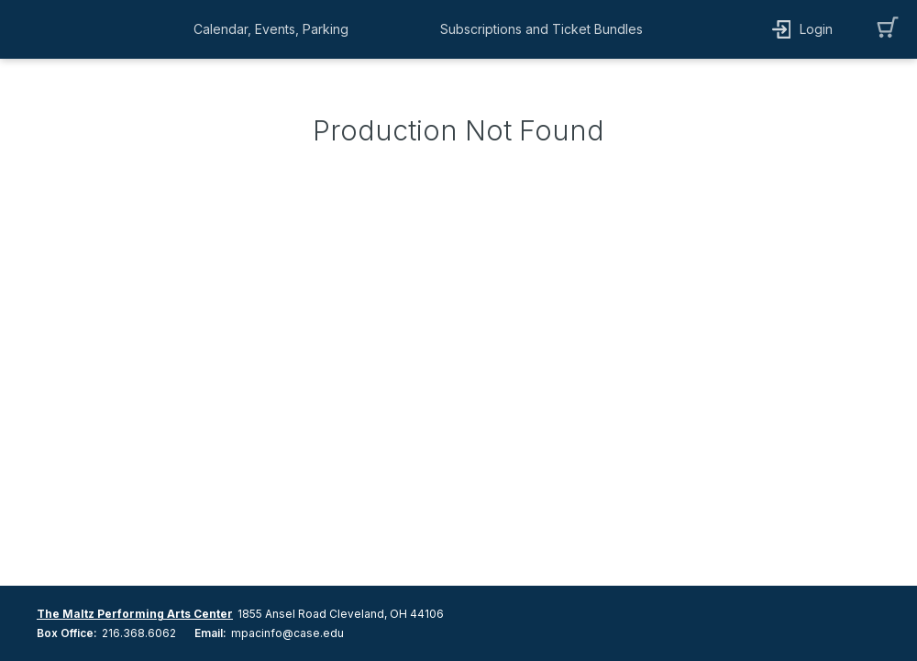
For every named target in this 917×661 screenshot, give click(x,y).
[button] (275, 29)
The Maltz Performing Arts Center (135, 614)
